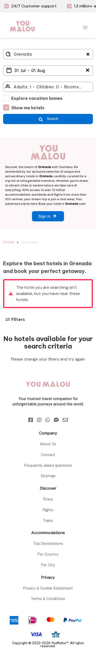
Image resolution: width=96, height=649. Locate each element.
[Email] (65, 420)
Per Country (48, 554)
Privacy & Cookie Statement (48, 588)
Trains (48, 520)
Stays (48, 499)
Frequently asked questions (48, 465)
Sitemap (48, 476)
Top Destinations (48, 543)
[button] (85, 27)
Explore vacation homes (36, 98)
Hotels (8, 242)
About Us (48, 444)
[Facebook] (30, 420)
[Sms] (56, 420)
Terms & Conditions (48, 598)
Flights (48, 510)
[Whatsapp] (47, 420)
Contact (48, 454)
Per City (48, 565)
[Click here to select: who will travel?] (48, 87)
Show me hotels (27, 107)
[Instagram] (39, 420)
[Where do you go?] (48, 54)
